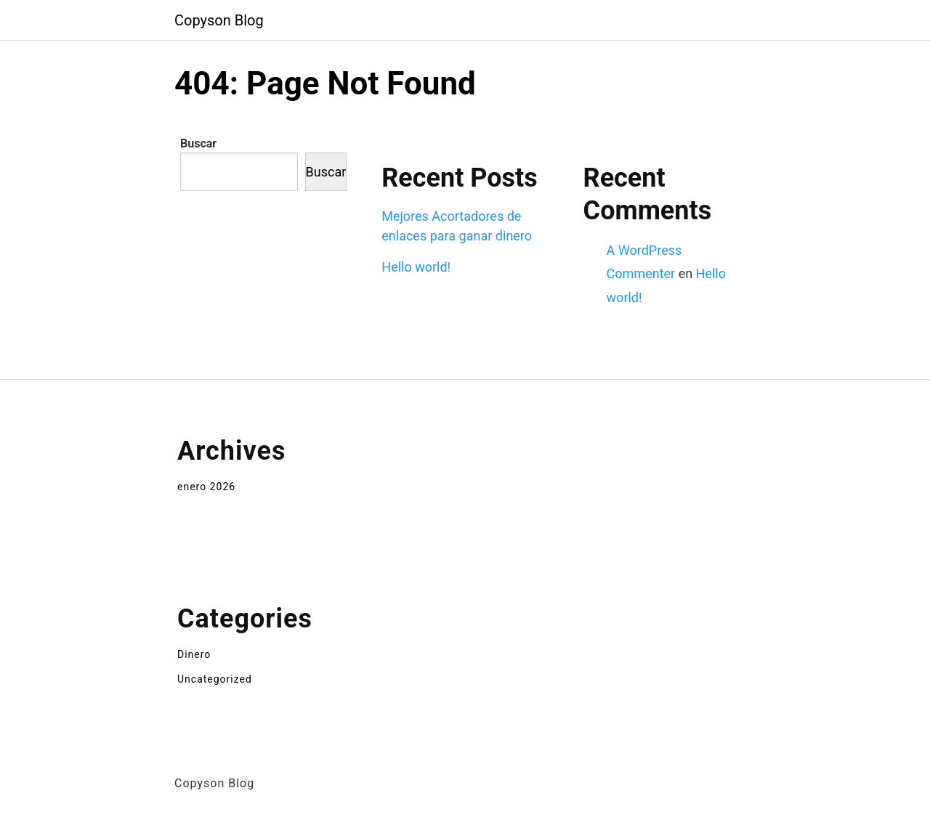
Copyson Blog (219, 20)
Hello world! (415, 267)
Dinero (194, 654)
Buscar (198, 143)
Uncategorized (214, 679)
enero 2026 (206, 486)
